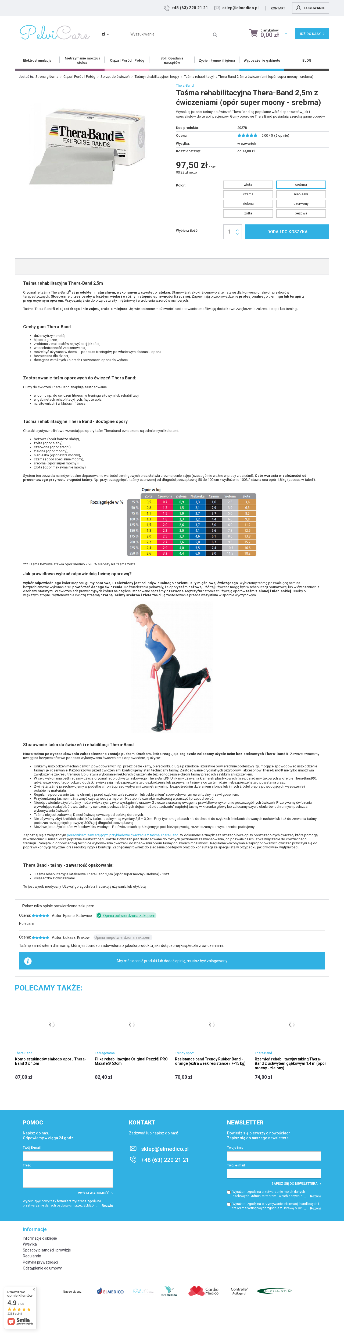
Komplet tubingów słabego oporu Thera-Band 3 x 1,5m (50, 1061)
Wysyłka (30, 1244)
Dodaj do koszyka (287, 232)
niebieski (301, 194)
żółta (248, 213)
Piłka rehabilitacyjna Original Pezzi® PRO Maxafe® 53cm (131, 1061)
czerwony (301, 204)
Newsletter (245, 1122)
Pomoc (33, 1122)
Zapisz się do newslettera (296, 1184)
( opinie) (281, 135)
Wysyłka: (183, 144)
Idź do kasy (312, 34)
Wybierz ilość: (187, 230)
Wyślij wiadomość (95, 1193)
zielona (248, 204)
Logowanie (310, 7)
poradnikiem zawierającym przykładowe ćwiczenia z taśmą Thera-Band (122, 835)
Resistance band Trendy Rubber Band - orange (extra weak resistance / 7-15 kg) (210, 1061)
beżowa (301, 213)
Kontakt (278, 8)
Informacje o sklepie (40, 1238)
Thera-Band (185, 85)
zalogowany (217, 961)
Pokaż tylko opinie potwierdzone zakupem (58, 906)
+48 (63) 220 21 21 (190, 7)
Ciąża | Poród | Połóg (79, 77)
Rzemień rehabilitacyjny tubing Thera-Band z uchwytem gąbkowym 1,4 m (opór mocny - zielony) (290, 1063)
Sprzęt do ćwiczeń (115, 77)
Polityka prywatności (40, 1262)
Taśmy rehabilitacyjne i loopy (157, 77)
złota (248, 184)
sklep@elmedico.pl (240, 7)
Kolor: (180, 185)
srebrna (301, 184)
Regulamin (32, 1256)
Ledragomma (105, 1053)
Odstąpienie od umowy (42, 1268)
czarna (248, 194)
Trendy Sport (184, 1053)
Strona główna (46, 77)
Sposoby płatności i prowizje (47, 1250)
